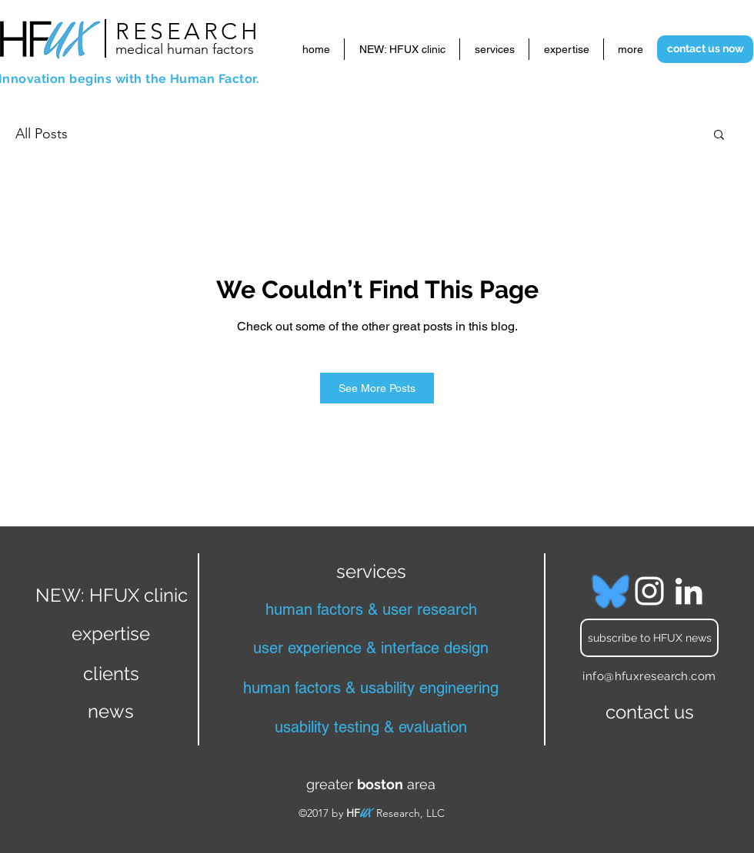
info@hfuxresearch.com (649, 676)
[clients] (111, 673)
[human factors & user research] (371, 609)
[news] (111, 711)
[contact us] (649, 712)
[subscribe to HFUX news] (649, 638)
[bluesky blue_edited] (610, 591)
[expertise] (111, 633)
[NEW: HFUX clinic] (111, 595)
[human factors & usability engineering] (371, 688)
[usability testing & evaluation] (371, 727)
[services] (371, 571)
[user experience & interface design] (371, 648)
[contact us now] (705, 49)
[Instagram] (649, 591)
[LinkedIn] (688, 591)
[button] (719, 134)
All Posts (41, 133)
